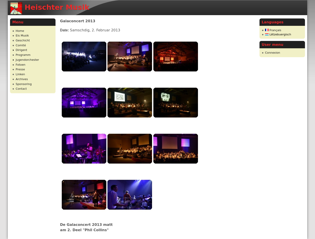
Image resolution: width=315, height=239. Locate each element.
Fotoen (20, 64)
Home (20, 30)
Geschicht (23, 40)
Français (273, 30)
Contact (21, 88)
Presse (20, 69)
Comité (21, 45)
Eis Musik (22, 35)
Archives (22, 79)
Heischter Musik (57, 7)
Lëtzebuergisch (278, 34)
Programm (23, 55)
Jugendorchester (27, 59)
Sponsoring (24, 84)
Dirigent (21, 50)
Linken (20, 74)
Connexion (272, 52)
